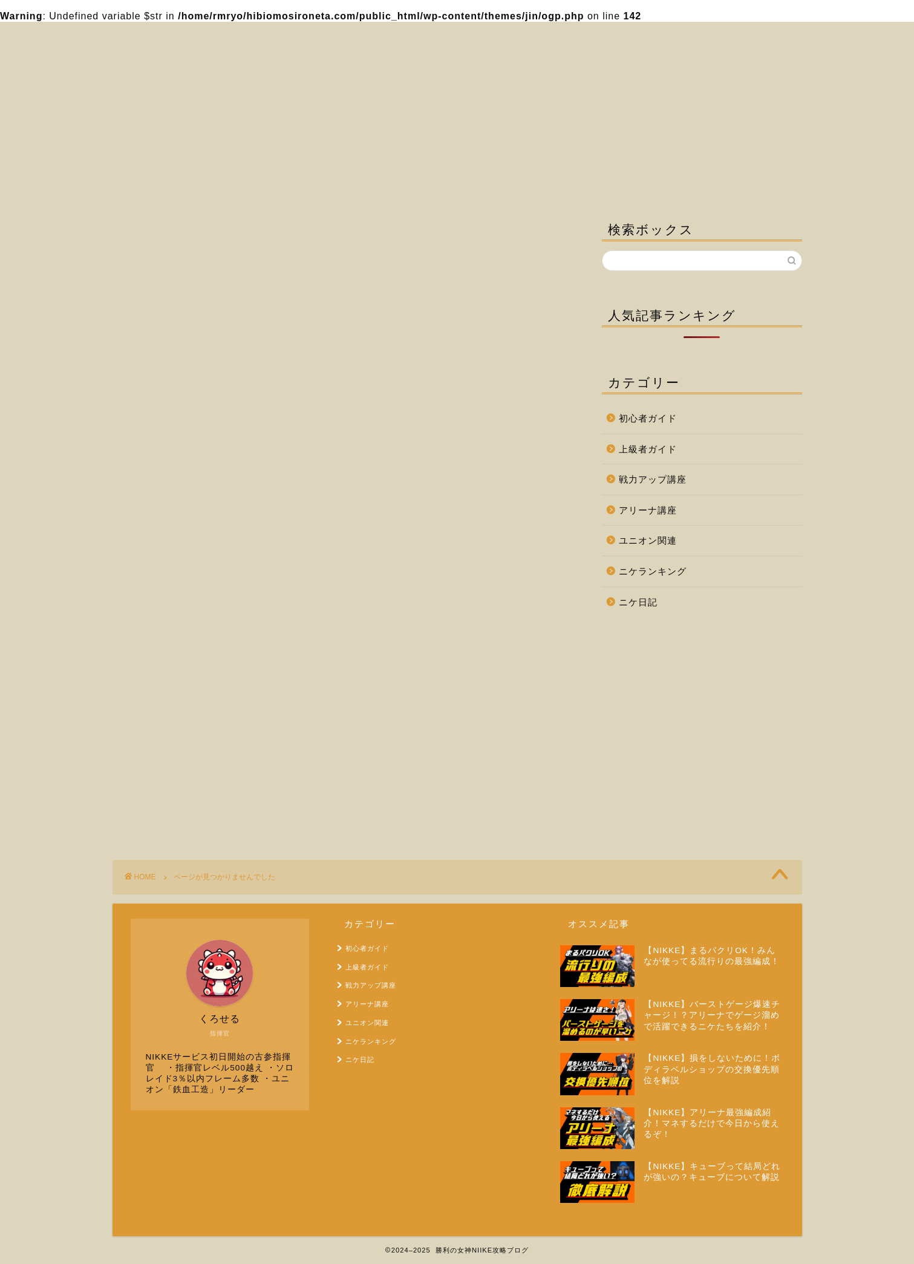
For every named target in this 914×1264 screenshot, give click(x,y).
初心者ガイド (193, 716)
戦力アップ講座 (199, 750)
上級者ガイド (193, 732)
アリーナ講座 (193, 768)
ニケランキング (199, 803)
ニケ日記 (182, 820)
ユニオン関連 (193, 785)
